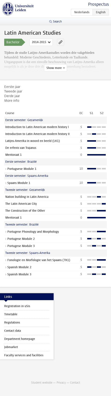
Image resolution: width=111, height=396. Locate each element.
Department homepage (19, 339)
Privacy (61, 383)
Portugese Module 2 (21, 239)
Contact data (12, 331)
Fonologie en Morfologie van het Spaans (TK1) (38, 260)
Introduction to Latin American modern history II (37, 134)
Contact (75, 383)
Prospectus (98, 4)
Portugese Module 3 (21, 246)
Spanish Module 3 (19, 274)
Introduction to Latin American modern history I (37, 127)
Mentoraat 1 (13, 155)
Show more (54, 68)
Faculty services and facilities (23, 355)
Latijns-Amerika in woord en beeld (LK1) (32, 141)
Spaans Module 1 (18, 183)
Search (57, 22)
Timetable (10, 314)
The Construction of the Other (25, 211)
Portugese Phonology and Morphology (33, 232)
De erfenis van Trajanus (20, 148)
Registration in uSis (17, 306)
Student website (41, 383)
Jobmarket (11, 347)
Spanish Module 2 (19, 267)
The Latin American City (21, 204)
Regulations (12, 323)
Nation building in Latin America (26, 197)
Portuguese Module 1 (21, 169)
